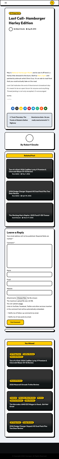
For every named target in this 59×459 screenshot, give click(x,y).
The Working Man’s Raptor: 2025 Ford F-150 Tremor (29, 215)
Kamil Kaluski (15, 218)
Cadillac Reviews (28, 354)
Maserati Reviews (16, 381)
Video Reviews (30, 400)
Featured (13, 398)
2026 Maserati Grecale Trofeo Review (24, 384)
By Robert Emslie (17, 29)
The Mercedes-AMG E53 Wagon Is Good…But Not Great (29, 405)
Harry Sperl (42, 76)
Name (9, 270)
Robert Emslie (31, 144)
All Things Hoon (15, 13)
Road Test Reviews (16, 400)
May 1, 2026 (26, 174)
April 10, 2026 (26, 196)
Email (9, 279)
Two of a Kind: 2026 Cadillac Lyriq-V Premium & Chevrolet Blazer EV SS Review (27, 170)
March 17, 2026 (28, 218)
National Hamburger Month (22, 73)
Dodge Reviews (28, 422)
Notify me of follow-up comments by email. (23, 313)
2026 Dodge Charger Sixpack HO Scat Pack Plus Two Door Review (29, 192)
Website (9, 289)
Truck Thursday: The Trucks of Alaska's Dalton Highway (19, 120)
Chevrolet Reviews (16, 357)
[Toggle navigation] (6, 2)
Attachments (11, 298)
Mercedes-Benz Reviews (27, 398)
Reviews (40, 398)
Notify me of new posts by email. (19, 317)
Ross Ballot (14, 174)
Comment (11, 243)
